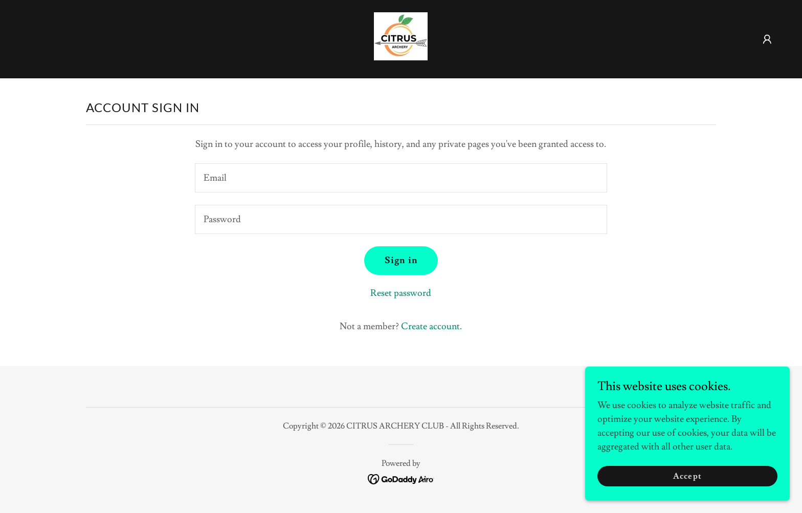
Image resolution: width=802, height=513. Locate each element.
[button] (767, 39)
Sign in (401, 260)
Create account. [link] (431, 326)
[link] (401, 37)
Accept (687, 476)
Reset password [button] (400, 293)
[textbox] (401, 178)
